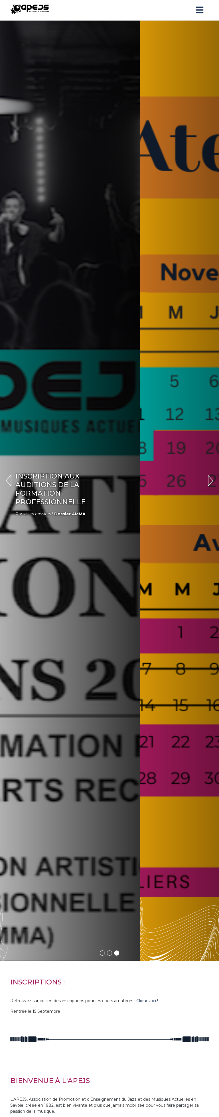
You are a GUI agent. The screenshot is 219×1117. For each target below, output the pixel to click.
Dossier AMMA (147, 462)
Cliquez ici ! (147, 897)
